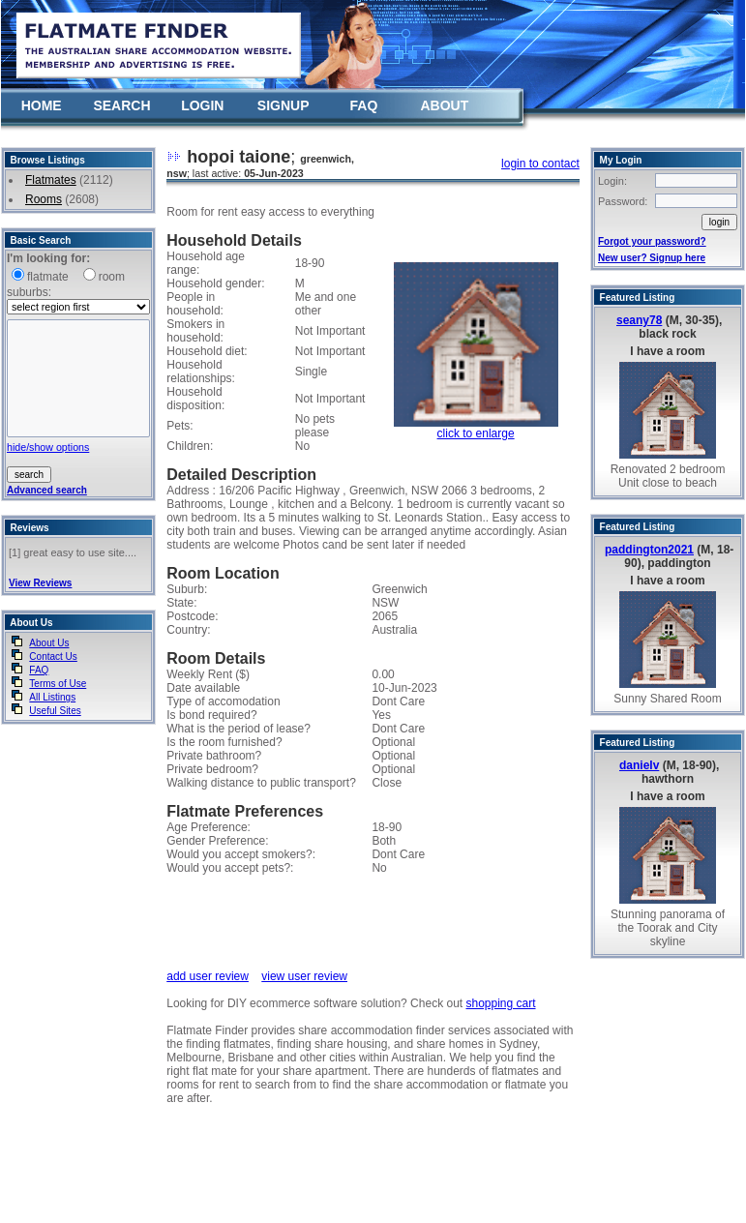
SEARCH (121, 105)
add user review (207, 976)
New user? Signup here (651, 258)
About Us (49, 643)
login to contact (540, 163)
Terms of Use (57, 683)
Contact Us (52, 656)
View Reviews (40, 583)
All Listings (52, 697)
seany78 (639, 320)
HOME (41, 105)
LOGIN (202, 105)
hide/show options (48, 447)
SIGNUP (283, 105)
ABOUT (444, 105)
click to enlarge (476, 433)
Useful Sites (54, 710)
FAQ (364, 105)
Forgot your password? (652, 241)
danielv (639, 765)
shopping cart (500, 1003)
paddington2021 (649, 549)
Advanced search (47, 490)
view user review (304, 976)
